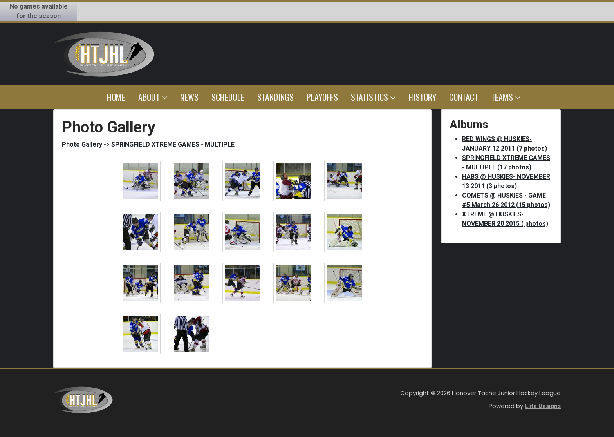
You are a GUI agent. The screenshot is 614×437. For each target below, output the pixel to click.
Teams (505, 97)
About (152, 97)
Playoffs (322, 97)
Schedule (227, 97)
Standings (275, 97)
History (422, 97)
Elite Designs (543, 406)
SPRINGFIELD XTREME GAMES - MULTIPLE (173, 144)
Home (116, 97)
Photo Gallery (82, 144)
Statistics (373, 97)
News (189, 97)
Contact (463, 97)
